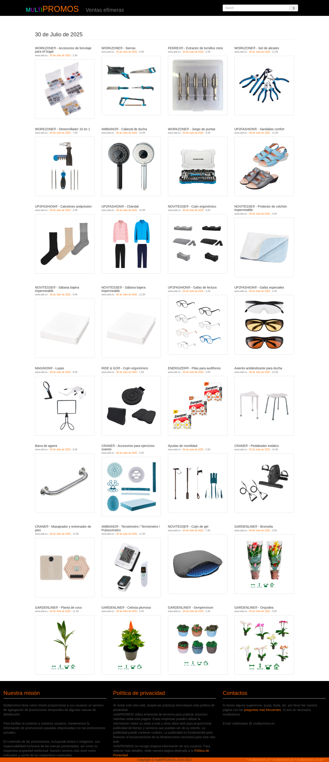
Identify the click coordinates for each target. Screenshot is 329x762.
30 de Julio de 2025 (60, 55)
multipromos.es (283, 760)
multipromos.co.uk (310, 760)
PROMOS (60, 9)
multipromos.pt (259, 760)
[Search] (293, 8)
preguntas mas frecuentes (262, 710)
